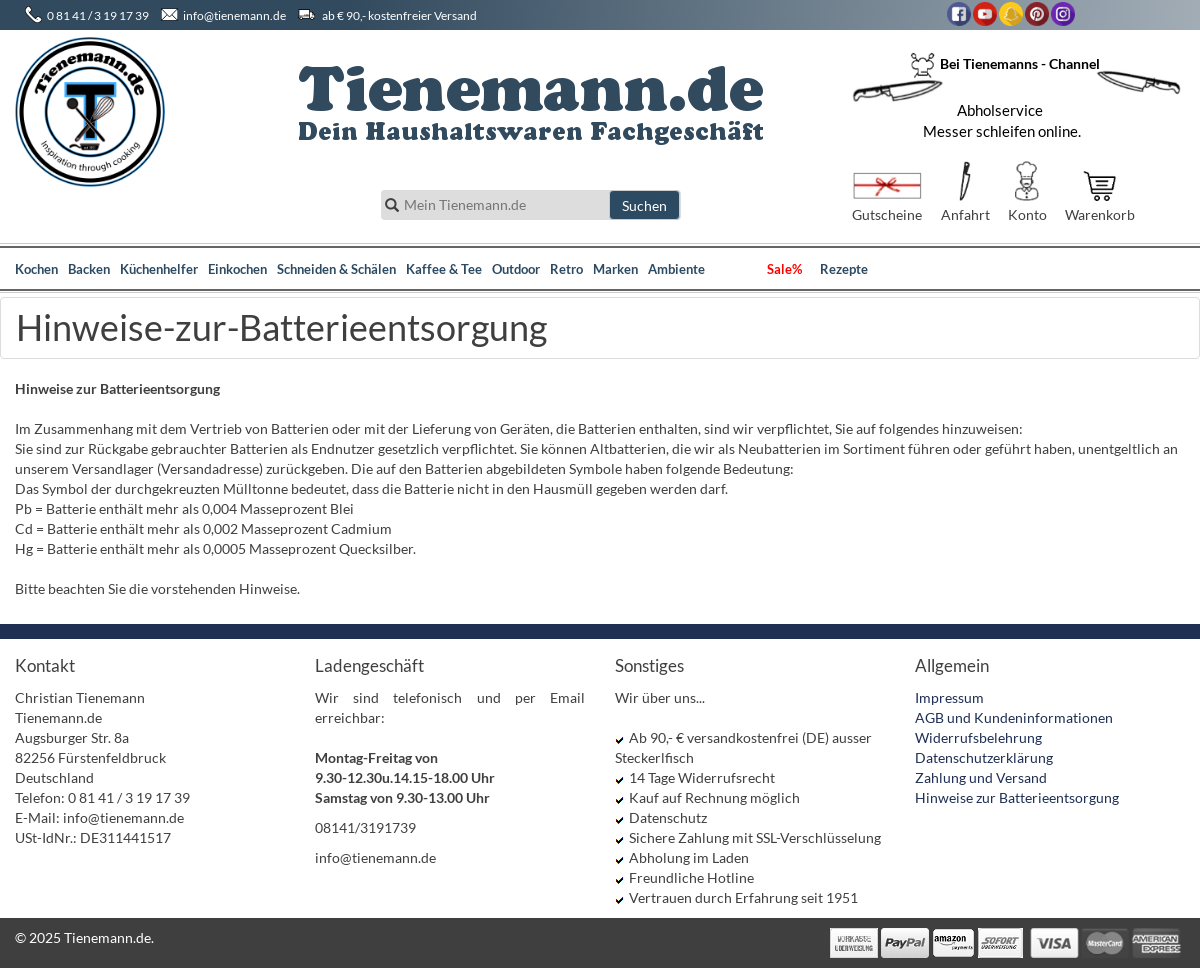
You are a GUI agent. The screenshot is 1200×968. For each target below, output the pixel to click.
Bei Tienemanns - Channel (1005, 63)
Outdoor (516, 269)
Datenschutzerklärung (984, 757)
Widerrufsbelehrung (978, 737)
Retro (566, 269)
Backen (89, 269)
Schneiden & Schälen (336, 269)
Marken (615, 269)
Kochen (36, 269)
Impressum (949, 697)
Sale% (784, 269)
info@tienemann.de (234, 15)
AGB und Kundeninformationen (1014, 717)
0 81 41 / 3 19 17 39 (98, 15)
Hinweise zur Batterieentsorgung (1017, 797)
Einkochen (237, 269)
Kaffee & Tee (444, 269)
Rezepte (844, 269)
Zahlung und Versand (981, 777)
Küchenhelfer (159, 269)
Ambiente (676, 269)
